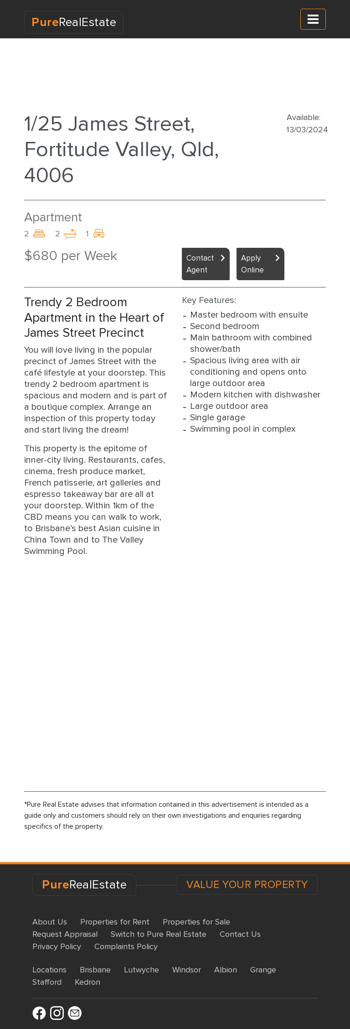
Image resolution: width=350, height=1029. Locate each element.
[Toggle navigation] (313, 19)
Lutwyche (141, 970)
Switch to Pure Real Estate (158, 934)
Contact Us (240, 934)
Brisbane (95, 970)
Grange (263, 970)
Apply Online (252, 264)
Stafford (47, 982)
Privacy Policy (56, 946)
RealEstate (73, 22)
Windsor (186, 970)
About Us (49, 922)
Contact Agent (200, 264)
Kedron (87, 982)
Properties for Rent (114, 922)
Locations (49, 970)
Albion (225, 970)
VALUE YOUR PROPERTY (247, 884)
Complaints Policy (126, 946)
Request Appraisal (65, 934)
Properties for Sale (196, 922)
